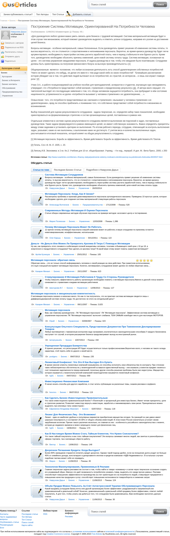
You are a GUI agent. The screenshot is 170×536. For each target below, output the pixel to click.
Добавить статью (82, 14)
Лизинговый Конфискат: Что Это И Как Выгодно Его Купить (78, 362)
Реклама (69, 516)
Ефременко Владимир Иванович (64, 409)
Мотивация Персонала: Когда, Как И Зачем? (69, 194)
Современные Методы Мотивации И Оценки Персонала (76, 210)
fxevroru (52, 392)
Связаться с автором (14, 43)
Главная (3, 21)
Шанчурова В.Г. (56, 288)
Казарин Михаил (42, 271)
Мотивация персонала (57, 310)
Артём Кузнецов (42, 254)
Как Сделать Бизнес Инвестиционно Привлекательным (76, 398)
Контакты (4, 514)
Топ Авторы (42, 14)
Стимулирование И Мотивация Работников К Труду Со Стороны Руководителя (89, 277)
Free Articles (97, 534)
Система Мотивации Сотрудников (64, 175)
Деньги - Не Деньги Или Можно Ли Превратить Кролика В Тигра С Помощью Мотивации (80, 243)
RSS (45, 514)
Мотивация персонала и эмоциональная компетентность (63, 293)
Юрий (52, 321)
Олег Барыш (55, 238)
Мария (52, 461)
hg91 (51, 376)
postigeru (53, 356)
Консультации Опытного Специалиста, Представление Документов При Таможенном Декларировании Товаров (103, 328)
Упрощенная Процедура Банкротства (66, 345)
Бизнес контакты (9, 84)
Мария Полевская (57, 221)
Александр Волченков (59, 205)
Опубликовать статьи (9, 522)
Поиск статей (27, 522)
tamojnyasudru (55, 340)
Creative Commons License (58, 534)
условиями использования (84, 531)
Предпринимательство (93, 205)
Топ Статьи (58, 14)
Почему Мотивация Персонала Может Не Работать (73, 227)
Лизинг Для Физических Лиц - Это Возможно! (70, 414)
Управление (84, 188)
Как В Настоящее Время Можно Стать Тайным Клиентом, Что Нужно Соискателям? (92, 433)
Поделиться (10, 61)
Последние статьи (30, 514)
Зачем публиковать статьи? (17, 14)
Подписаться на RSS (14, 47)
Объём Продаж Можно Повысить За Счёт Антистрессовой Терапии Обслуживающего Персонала (99, 486)
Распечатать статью (14, 52)
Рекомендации (6, 525)
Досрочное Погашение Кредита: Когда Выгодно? (72, 450)
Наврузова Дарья (57, 188)
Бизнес (12, 21)
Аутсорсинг (7, 76)
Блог (2, 528)
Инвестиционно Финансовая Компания (67, 381)
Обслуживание (8, 88)
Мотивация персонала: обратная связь (53, 260)
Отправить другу (12, 56)
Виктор (52, 444)
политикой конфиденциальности (119, 531)
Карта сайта (27, 525)
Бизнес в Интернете (11, 80)
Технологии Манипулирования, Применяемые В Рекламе (77, 467)
